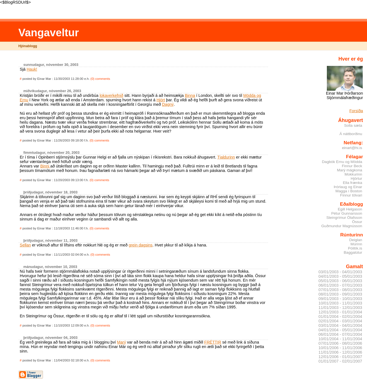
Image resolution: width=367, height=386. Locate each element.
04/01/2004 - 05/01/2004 (340, 330)
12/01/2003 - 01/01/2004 (340, 312)
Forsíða (356, 111)
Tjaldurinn (226, 157)
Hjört (160, 100)
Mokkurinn (353, 174)
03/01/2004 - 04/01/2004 (340, 325)
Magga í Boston (348, 191)
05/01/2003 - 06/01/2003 (340, 281)
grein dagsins (141, 245)
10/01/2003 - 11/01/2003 (340, 303)
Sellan (25, 245)
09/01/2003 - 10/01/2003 (340, 298)
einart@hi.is (352, 148)
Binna (190, 95)
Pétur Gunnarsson (346, 213)
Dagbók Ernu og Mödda (342, 162)
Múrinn (356, 244)
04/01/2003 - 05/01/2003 (340, 276)
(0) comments (100, 78)
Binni (45, 166)
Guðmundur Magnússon (341, 226)
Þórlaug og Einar (348, 187)
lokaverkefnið (111, 95)
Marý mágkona (349, 170)
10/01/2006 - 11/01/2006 (340, 348)
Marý (121, 342)
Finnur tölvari (351, 195)
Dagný (168, 104)
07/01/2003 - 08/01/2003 (340, 289)
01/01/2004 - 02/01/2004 (340, 316)
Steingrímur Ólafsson (344, 217)
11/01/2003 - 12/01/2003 (340, 307)
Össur (357, 222)
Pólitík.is (355, 248)
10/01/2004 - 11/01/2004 (340, 339)
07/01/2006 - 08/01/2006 (340, 343)
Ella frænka (352, 183)
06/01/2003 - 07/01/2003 (340, 285)
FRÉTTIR (212, 342)
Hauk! (32, 69)
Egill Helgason (350, 209)
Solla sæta (353, 125)
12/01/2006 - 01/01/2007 (340, 356)
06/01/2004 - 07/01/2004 (340, 334)
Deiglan (355, 240)
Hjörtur (356, 178)
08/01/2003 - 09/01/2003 (340, 294)
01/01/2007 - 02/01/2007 (340, 361)
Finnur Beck (352, 166)
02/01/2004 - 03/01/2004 (340, 321)
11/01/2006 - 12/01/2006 (340, 352)
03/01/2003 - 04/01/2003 (340, 272)
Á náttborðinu (350, 134)
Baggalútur (353, 252)
